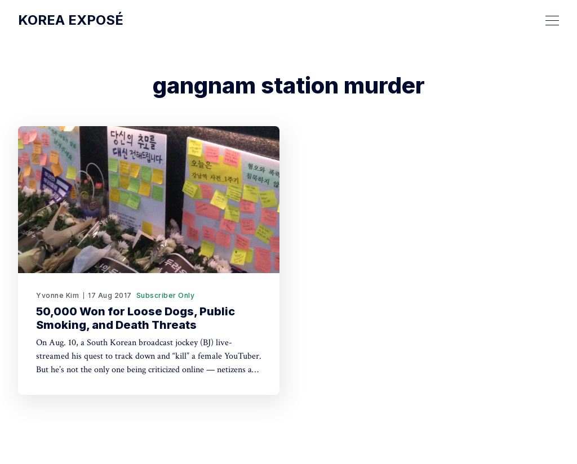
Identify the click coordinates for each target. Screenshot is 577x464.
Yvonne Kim (57, 295)
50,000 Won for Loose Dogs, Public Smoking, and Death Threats (135, 318)
